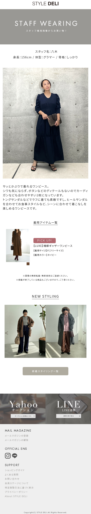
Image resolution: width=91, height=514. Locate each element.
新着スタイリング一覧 (45, 371)
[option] (25, 331)
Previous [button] (6, 331)
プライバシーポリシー (16, 491)
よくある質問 (12, 474)
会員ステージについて (17, 483)
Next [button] (84, 331)
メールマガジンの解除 (17, 440)
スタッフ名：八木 (46, 51)
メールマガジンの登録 (17, 435)
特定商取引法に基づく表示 (19, 487)
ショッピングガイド (15, 470)
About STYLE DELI (16, 496)
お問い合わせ (12, 478)
